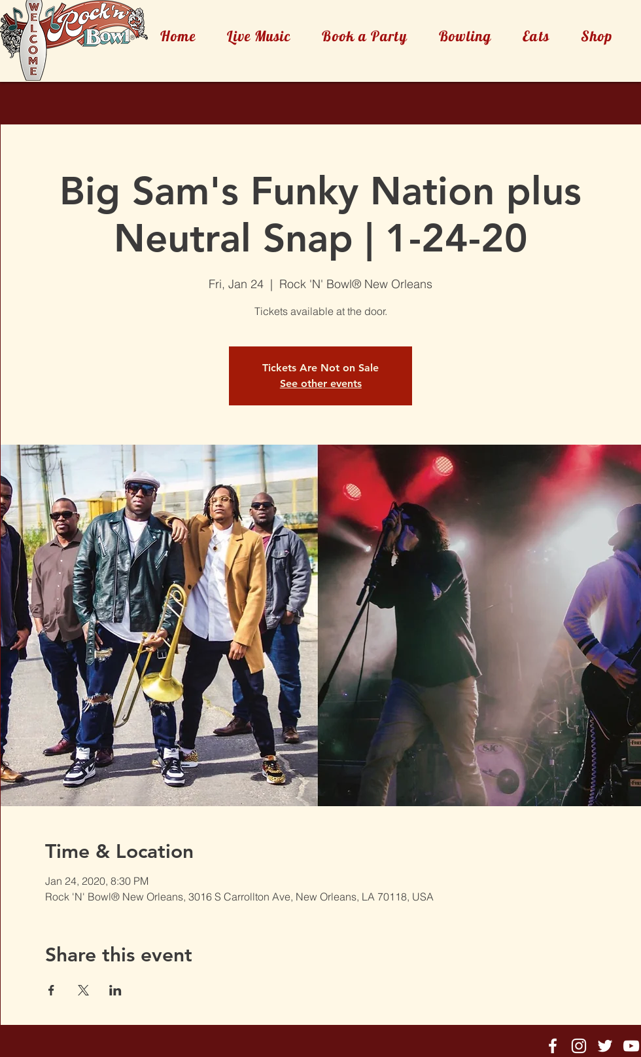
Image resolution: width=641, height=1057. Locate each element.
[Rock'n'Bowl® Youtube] (631, 1046)
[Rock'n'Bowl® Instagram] (579, 1046)
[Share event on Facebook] (51, 990)
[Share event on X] (83, 990)
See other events (321, 383)
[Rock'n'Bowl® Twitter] (605, 1046)
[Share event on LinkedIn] (115, 990)
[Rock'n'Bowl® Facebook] (553, 1046)
